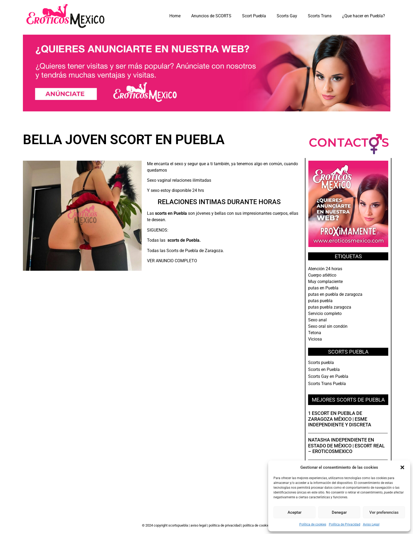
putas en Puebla (323, 287)
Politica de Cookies (257, 525)
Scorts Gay (287, 15)
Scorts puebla (321, 362)
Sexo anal (317, 319)
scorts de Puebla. (184, 240)
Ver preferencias (384, 512)
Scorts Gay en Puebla (328, 376)
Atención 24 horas (325, 268)
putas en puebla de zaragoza (335, 294)
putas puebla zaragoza (329, 307)
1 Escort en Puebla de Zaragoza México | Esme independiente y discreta (339, 418)
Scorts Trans (320, 15)
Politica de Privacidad (225, 525)
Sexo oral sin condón (327, 326)
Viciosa (315, 339)
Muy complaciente (325, 281)
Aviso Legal (371, 524)
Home (175, 15)
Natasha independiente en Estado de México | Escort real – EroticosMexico (346, 445)
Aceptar (294, 512)
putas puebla (320, 300)
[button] (402, 467)
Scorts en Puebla (324, 369)
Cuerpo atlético (322, 275)
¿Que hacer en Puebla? (363, 15)
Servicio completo (325, 313)
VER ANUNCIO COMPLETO (172, 260)
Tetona (314, 332)
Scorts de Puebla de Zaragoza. (195, 250)
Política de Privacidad (344, 524)
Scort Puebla (254, 15)
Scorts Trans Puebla (327, 383)
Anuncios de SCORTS (211, 15)
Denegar (339, 512)
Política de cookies (312, 524)
